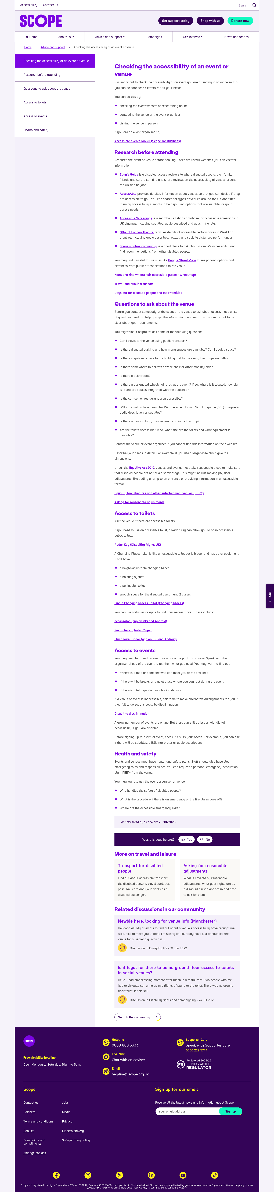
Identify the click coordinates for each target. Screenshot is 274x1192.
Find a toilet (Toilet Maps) (133, 630)
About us (66, 37)
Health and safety (36, 130)
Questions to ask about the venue (47, 88)
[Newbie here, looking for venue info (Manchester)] (177, 935)
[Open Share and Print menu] (270, 596)
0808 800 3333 (125, 1045)
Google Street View (182, 260)
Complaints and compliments (34, 1141)
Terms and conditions (38, 1121)
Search (243, 5)
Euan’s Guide (129, 174)
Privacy (67, 1121)
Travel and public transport (133, 284)
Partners (29, 1112)
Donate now (240, 20)
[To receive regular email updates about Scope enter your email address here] (199, 1111)
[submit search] (254, 5)
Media (66, 1112)
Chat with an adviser (128, 1059)
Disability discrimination (131, 713)
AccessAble (128, 193)
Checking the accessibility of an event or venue (56, 61)
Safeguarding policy (76, 1140)
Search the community (134, 1017)
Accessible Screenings (136, 218)
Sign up (230, 1111)
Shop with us (210, 20)
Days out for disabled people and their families (148, 293)
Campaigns (154, 37)
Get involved (193, 37)
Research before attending (42, 74)
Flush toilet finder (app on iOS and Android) (145, 639)
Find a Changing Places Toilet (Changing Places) (149, 603)
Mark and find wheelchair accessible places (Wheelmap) (155, 275)
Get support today (175, 20)
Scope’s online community (138, 246)
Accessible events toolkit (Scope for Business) (147, 141)
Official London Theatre (137, 232)
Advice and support (110, 37)
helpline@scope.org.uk (130, 1074)
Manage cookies (34, 1153)
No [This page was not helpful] (208, 839)
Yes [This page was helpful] (189, 839)
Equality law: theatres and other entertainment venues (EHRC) (159, 493)
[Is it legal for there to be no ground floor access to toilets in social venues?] (177, 984)
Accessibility (29, 5)
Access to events (35, 116)
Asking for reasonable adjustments (139, 502)
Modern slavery (73, 1131)
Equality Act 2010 (141, 467)
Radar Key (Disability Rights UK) (137, 544)
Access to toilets (35, 102)
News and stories (236, 37)
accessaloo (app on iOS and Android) (140, 621)
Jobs (65, 1102)
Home (31, 37)
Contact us (50, 5)
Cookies (28, 1131)
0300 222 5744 (196, 1050)
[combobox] (246, 5)
